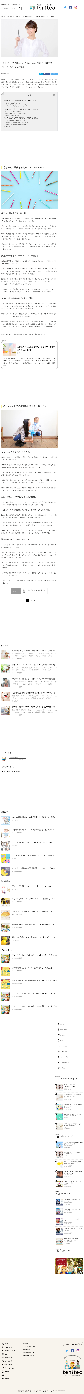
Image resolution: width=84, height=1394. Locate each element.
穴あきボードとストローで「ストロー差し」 (17, 105)
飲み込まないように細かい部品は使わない (16, 124)
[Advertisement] (15, 790)
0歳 (4, 771)
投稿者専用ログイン (28, 1355)
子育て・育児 (8, 16)
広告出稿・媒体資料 (28, 1352)
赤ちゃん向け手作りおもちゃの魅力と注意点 (21, 118)
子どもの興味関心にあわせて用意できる (16, 120)
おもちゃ (10, 771)
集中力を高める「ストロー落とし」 (15, 103)
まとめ (7, 126)
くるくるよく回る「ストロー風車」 (15, 111)
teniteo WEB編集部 (13, 757)
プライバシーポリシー (29, 1346)
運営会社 (25, 1343)
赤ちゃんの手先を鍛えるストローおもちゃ (20, 101)
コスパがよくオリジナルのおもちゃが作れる (17, 122)
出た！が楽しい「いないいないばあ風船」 (16, 113)
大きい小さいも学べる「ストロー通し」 (16, 107)
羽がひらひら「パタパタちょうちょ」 (15, 115)
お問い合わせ (26, 1349)
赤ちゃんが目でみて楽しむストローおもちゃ (21, 109)
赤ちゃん (18, 771)
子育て (16, 16)
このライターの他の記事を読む (17, 759)
